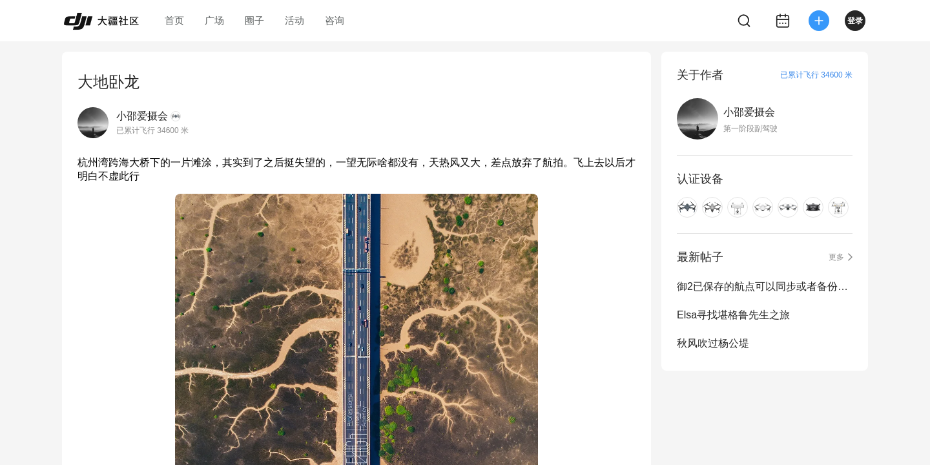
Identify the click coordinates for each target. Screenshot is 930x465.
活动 (294, 20)
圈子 (254, 20)
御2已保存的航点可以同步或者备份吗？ (764, 286)
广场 (214, 20)
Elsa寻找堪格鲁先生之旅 (733, 314)
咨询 (334, 20)
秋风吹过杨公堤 (713, 343)
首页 (174, 20)
